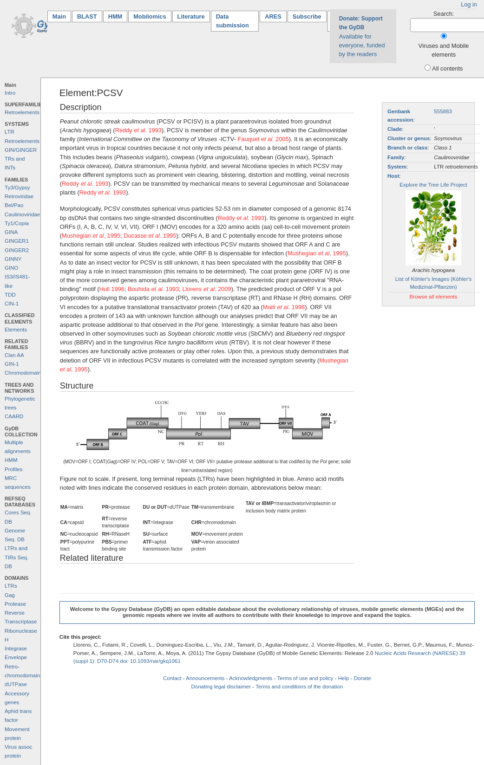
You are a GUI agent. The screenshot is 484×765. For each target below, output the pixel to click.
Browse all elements (433, 296)
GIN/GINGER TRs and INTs (21, 159)
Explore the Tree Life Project (433, 185)
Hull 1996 (111, 288)
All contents (447, 68)
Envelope (16, 657)
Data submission (232, 21)
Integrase (16, 648)
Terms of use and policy (305, 678)
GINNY (13, 259)
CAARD (14, 416)
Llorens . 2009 (206, 288)
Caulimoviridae (22, 214)
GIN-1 (12, 364)
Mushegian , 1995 (91, 235)
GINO (11, 268)
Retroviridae (19, 196)
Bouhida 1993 (153, 288)
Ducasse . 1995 (150, 235)
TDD (10, 295)
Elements (16, 329)
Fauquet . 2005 (262, 139)
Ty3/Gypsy (17, 187)
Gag (10, 595)
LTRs (11, 586)
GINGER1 (17, 241)
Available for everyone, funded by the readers (362, 36)
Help (343, 678)
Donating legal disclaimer (221, 686)
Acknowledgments (250, 678)
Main (61, 16)
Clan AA (14, 355)
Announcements (205, 678)
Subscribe (307, 16)
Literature (191, 16)
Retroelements (22, 112)
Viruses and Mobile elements (444, 50)
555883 (442, 111)
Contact (172, 678)
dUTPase (16, 684)
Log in (469, 4)
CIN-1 (12, 303)
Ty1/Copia (17, 223)
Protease (15, 604)
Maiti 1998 (284, 307)
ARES (273, 16)
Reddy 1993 (138, 130)
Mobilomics (149, 16)
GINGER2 (17, 250)
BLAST (87, 16)
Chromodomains (24, 373)
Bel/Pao (14, 205)
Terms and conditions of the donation (299, 686)
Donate (362, 678)
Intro (10, 93)
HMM (115, 16)
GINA (11, 232)
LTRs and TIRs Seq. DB (16, 557)
